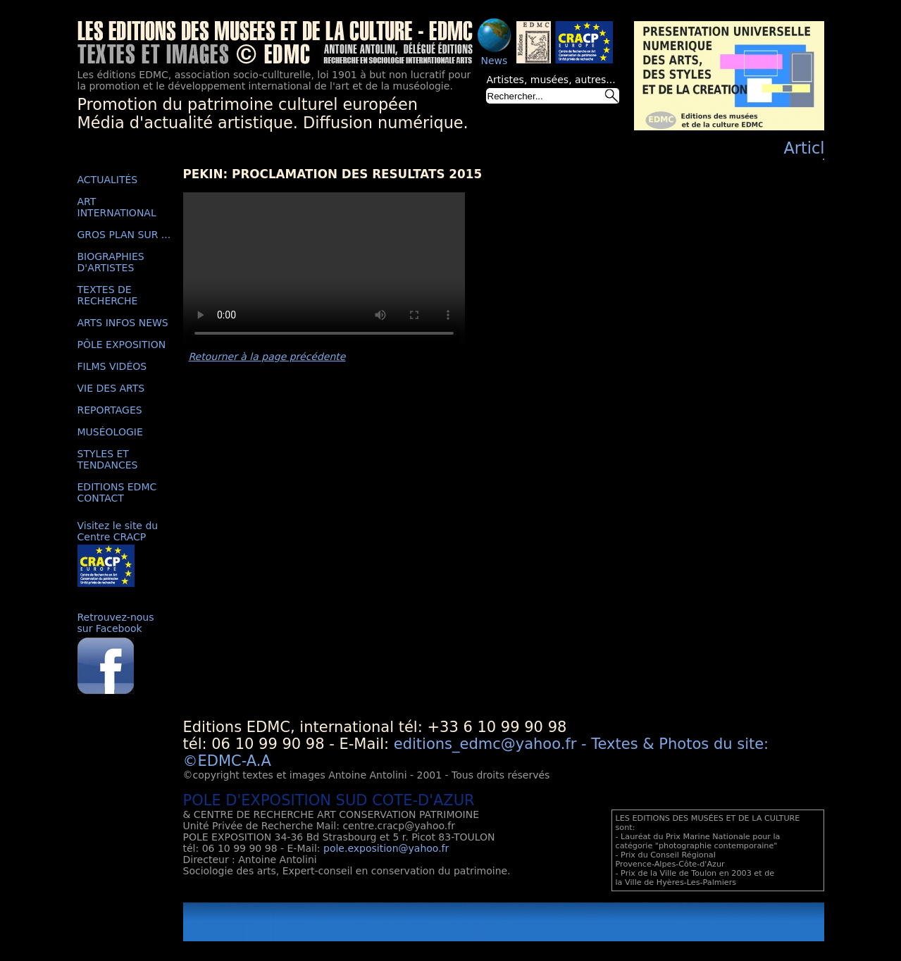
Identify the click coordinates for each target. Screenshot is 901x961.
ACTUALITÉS (107, 179)
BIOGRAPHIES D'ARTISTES (110, 262)
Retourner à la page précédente (267, 356)
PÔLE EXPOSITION (121, 344)
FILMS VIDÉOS (112, 366)
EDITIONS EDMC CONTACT (117, 492)
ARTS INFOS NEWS (122, 322)
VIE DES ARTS (111, 388)
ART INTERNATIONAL (116, 207)
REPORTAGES (109, 410)
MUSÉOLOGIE (110, 432)
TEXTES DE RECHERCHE (107, 295)
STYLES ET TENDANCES (107, 459)
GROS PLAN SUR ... (124, 234)
